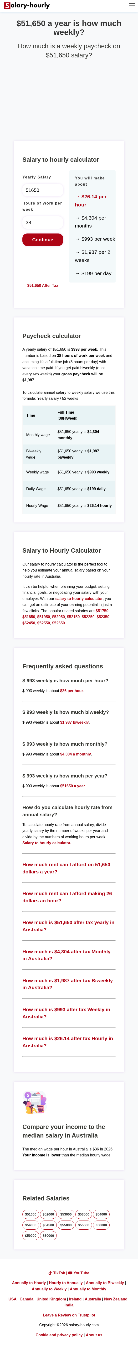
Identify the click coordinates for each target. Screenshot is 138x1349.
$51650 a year (72, 786)
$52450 (28, 623)
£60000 (48, 1236)
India (69, 1305)
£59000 (30, 1236)
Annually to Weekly (49, 1289)
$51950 (43, 617)
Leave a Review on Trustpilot (69, 1315)
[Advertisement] (69, 98)
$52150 (73, 617)
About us (94, 1335)
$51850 (28, 617)
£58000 (101, 1225)
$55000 (66, 1225)
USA (13, 1299)
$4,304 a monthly (75, 754)
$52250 (88, 617)
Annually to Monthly (88, 1289)
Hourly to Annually (66, 1283)
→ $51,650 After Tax (40, 285)
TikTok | (58, 1273)
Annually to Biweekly (105, 1283)
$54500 (48, 1225)
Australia (93, 1299)
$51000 (30, 1214)
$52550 (43, 623)
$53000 (66, 1214)
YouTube (78, 1273)
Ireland (75, 1299)
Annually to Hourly (29, 1283)
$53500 (83, 1214)
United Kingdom (51, 1299)
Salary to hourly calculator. (46, 843)
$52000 (48, 1214)
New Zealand (116, 1299)
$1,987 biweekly (74, 722)
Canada (26, 1299)
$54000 (101, 1214)
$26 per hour (71, 691)
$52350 (103, 617)
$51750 (102, 611)
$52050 (58, 617)
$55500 (83, 1225)
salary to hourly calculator (79, 599)
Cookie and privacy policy (59, 1335)
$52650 (58, 623)
